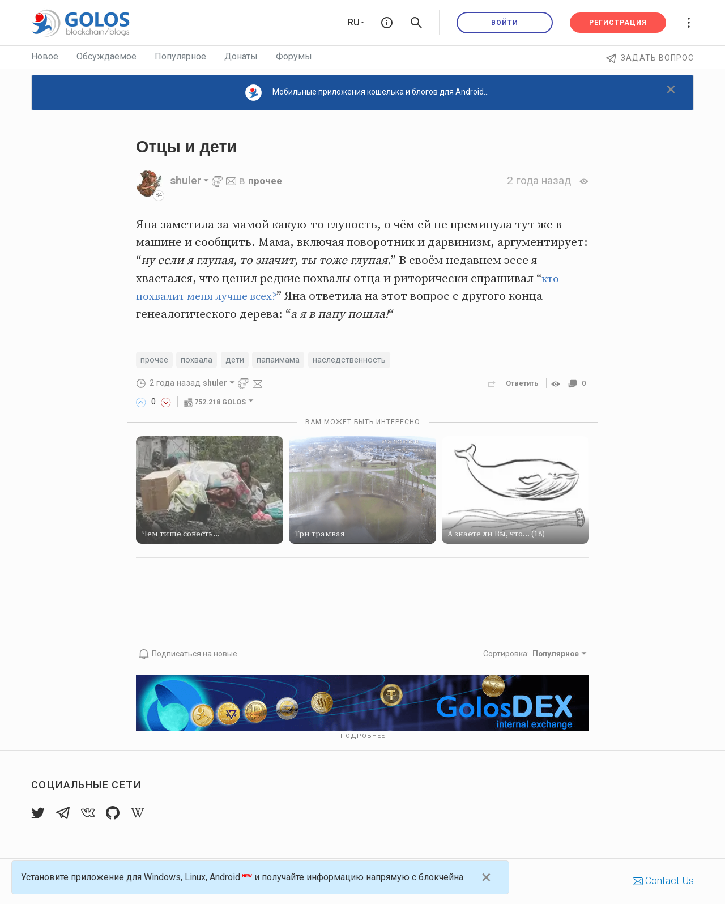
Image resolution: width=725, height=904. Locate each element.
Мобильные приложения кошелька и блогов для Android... (367, 92)
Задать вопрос (650, 57)
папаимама (286, 360)
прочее (266, 180)
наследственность (362, 360)
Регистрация (618, 23)
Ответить (519, 384)
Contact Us (663, 881)
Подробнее (362, 736)
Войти (504, 23)
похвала (200, 360)
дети (240, 360)
